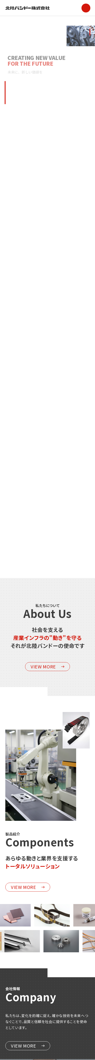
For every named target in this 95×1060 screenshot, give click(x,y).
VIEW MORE (47, 666)
